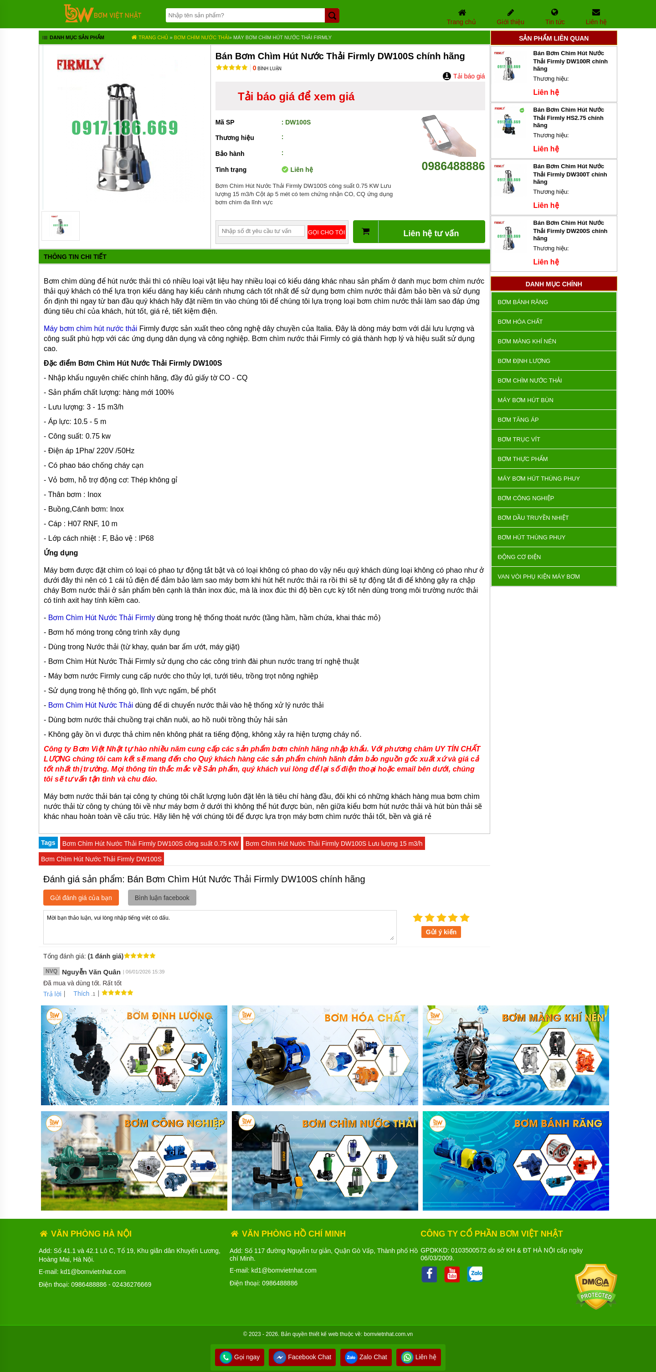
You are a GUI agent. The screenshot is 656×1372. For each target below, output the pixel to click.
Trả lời (52, 994)
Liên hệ (418, 1357)
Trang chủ (149, 37)
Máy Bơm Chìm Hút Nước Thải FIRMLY (282, 37)
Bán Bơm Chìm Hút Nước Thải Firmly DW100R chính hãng (570, 61)
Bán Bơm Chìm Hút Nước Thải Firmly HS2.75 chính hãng (569, 117)
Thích (78, 993)
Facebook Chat (302, 1357)
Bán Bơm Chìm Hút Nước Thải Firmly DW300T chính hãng (570, 174)
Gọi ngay (240, 1357)
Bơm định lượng (524, 360)
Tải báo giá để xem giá (296, 96)
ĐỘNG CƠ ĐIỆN (519, 557)
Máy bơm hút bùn (526, 400)
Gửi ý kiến (441, 932)
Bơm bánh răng (523, 302)
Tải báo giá (463, 76)
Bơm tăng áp (518, 419)
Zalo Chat (366, 1357)
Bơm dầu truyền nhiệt (533, 517)
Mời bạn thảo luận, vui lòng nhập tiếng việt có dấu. (220, 926)
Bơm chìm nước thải (201, 37)
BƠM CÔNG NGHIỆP (526, 498)
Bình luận (267, 68)
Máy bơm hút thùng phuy (539, 478)
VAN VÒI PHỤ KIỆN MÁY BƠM (539, 576)
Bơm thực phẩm (523, 459)
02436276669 (132, 1284)
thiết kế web (323, 1334)
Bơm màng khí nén (527, 341)
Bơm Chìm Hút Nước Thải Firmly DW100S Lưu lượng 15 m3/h (334, 843)
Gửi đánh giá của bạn (81, 897)
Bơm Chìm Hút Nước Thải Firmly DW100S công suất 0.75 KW (150, 843)
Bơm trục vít (519, 439)
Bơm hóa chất (520, 321)
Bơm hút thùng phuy (532, 537)
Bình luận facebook (162, 897)
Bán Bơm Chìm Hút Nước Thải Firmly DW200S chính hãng (570, 230)
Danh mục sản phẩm (72, 38)
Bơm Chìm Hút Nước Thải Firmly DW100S (101, 859)
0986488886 (453, 159)
